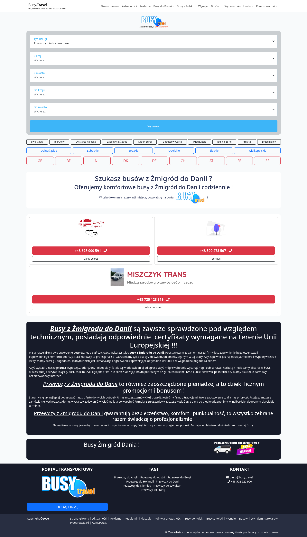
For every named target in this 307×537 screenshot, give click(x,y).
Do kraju (39, 90)
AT (211, 160)
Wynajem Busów (237, 518)
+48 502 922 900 (241, 481)
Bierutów (59, 141)
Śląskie (214, 150)
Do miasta (40, 107)
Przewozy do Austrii (152, 477)
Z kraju (38, 56)
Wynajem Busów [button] (209, 6)
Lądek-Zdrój (145, 141)
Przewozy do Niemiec (137, 485)
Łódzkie (133, 150)
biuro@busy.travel (241, 477)
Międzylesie (199, 141)
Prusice (247, 141)
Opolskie (174, 150)
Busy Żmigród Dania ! (112, 444)
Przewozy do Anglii (126, 477)
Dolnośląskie (49, 150)
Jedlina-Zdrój (224, 141)
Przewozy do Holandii (140, 481)
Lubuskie (93, 150)
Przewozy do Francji (153, 490)
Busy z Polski (214, 518)
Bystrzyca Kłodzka (86, 141)
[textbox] (152, 59)
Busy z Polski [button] (185, 6)
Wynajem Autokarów (264, 518)
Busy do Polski (193, 518)
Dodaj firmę (67, 506)
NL (97, 160)
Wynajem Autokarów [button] (238, 6)
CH (183, 160)
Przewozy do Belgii (179, 477)
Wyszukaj (153, 126)
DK (125, 160)
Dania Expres (91, 258)
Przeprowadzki (79, 522)
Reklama (145, 6)
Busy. (47, 6)
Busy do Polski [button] (162, 6)
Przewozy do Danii (167, 481)
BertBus (216, 258)
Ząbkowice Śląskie (117, 141)
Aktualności (129, 6)
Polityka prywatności (168, 518)
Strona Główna (79, 518)
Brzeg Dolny (269, 141)
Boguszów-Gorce (172, 141)
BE (69, 160)
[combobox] (154, 41)
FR (239, 160)
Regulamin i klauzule (138, 518)
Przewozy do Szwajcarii (167, 485)
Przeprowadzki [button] (265, 6)
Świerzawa (37, 141)
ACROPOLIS (99, 522)
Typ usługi (40, 39)
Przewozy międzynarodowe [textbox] (51, 43)
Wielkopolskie (257, 150)
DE (154, 160)
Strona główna (110, 6)
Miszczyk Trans (153, 307)
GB (40, 160)
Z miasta (39, 73)
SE (267, 160)
